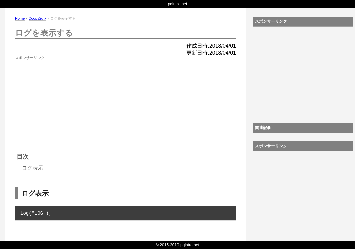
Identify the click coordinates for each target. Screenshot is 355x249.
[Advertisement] (65, 104)
